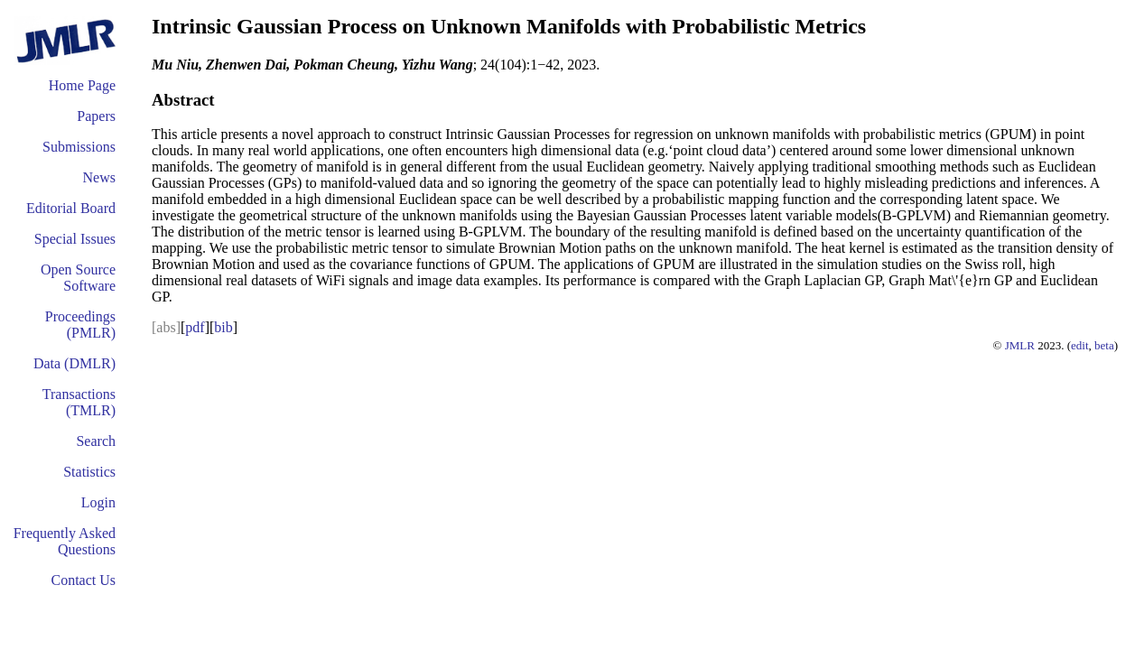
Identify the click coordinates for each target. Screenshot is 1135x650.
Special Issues (75, 238)
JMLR (1020, 345)
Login (98, 502)
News (99, 177)
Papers (96, 116)
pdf (194, 327)
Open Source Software (78, 277)
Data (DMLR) (74, 363)
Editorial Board (71, 208)
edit (1080, 345)
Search (96, 441)
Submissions (79, 146)
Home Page (82, 85)
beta (1104, 345)
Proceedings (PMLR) (80, 324)
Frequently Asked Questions (65, 541)
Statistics (89, 471)
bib (223, 327)
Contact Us (83, 580)
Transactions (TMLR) (79, 402)
